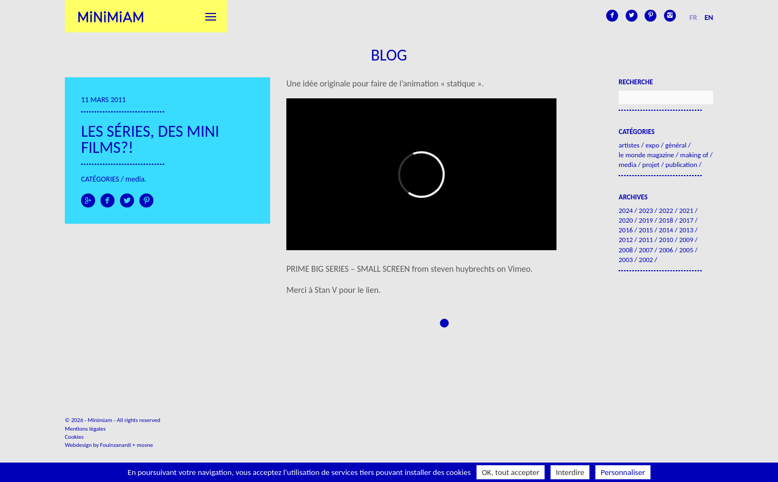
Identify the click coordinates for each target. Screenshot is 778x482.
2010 (666, 240)
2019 (646, 220)
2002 (646, 260)
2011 (646, 240)
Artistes (629, 145)
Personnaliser (623, 472)
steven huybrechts (463, 269)
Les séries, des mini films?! (150, 139)
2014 (666, 230)
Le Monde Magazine (646, 155)
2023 (646, 210)
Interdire (570, 472)
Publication (681, 164)
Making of (694, 155)
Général (675, 145)
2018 (666, 220)
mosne (145, 444)
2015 (646, 230)
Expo (653, 145)
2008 (626, 250)
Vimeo (519, 269)
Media (134, 179)
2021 (686, 210)
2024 (626, 210)
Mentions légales (85, 428)
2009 (686, 240)
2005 (686, 250)
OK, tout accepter (511, 472)
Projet (651, 164)
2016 (626, 230)
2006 (666, 250)
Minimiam (111, 16)
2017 (686, 220)
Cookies (74, 436)
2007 (646, 250)
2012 (626, 240)
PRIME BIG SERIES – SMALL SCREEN (348, 269)
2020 (626, 220)
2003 (626, 260)
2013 (686, 230)
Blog (389, 55)
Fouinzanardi (115, 444)
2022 (666, 210)
